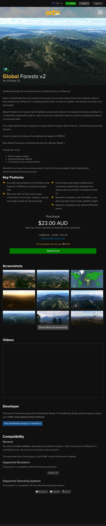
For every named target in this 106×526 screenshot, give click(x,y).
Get (71, 3)
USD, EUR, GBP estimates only (53, 239)
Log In (84, 3)
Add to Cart (53, 251)
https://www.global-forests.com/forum (26, 417)
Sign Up (98, 3)
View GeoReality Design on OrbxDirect (22, 423)
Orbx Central (22, 446)
